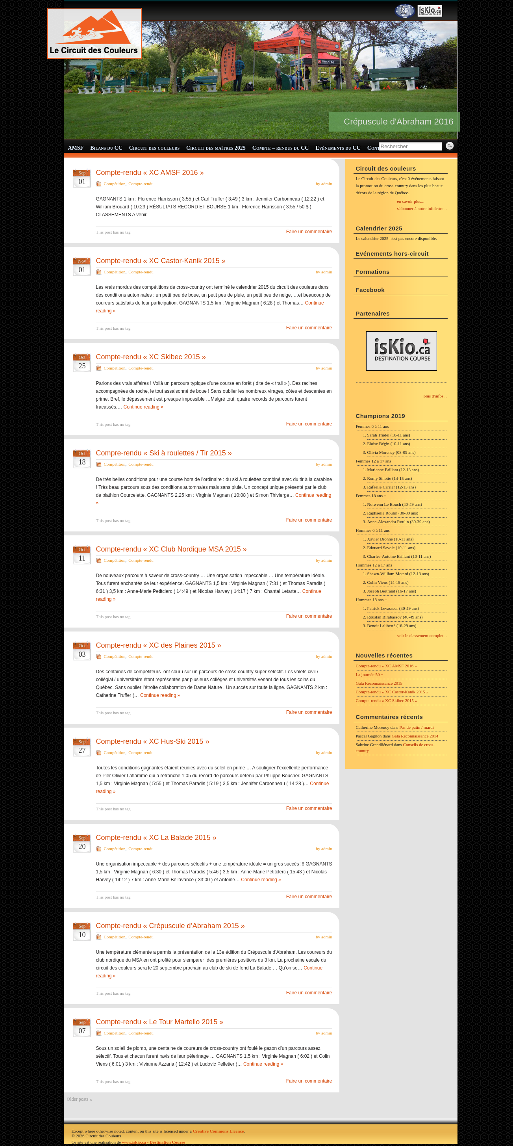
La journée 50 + (369, 674)
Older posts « (79, 1099)
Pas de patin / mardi (416, 727)
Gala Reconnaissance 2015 (379, 683)
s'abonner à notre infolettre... (422, 208)
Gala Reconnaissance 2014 (415, 736)
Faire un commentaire (309, 231)
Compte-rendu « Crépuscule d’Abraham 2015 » (170, 926)
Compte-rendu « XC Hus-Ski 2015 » (152, 741)
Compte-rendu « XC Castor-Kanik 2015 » (161, 261)
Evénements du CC (337, 148)
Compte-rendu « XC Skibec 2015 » (151, 357)
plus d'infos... (435, 396)
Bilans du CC (106, 148)
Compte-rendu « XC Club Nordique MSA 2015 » (171, 549)
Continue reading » (143, 407)
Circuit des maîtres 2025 (216, 148)
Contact (377, 148)
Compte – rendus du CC (280, 148)
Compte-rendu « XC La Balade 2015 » (156, 837)
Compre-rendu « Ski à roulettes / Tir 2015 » (164, 453)
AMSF (76, 148)
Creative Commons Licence (218, 1131)
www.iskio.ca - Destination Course (153, 1142)
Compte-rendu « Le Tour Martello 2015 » (160, 1022)
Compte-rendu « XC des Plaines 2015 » (158, 645)
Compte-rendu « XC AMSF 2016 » (150, 172)
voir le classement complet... (422, 635)
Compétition (115, 183)
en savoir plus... (410, 201)
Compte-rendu (141, 183)
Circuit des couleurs (154, 148)
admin (326, 183)
